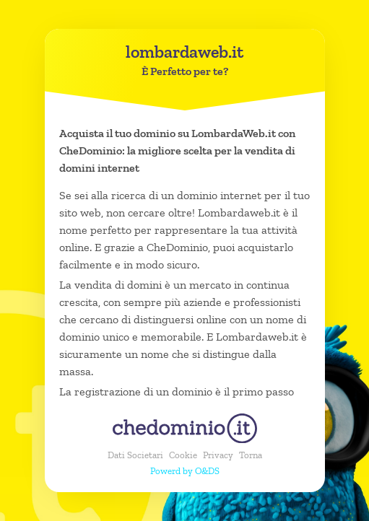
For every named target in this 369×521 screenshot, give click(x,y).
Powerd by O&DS (185, 470)
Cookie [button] (183, 455)
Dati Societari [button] (135, 455)
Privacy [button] (218, 455)
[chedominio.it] (185, 428)
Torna (250, 455)
